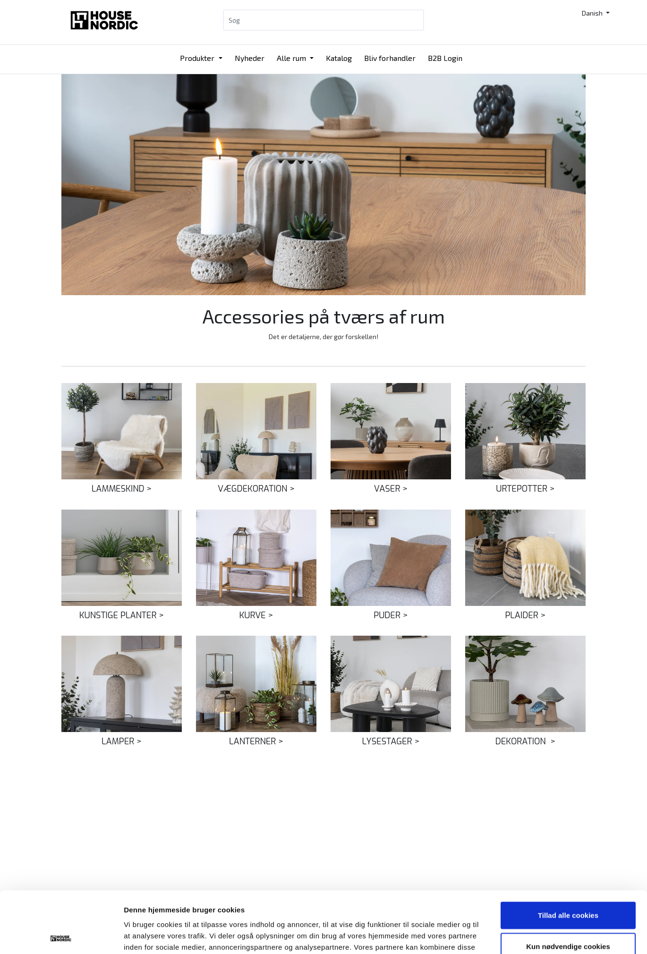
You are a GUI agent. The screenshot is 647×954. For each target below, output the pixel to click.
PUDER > (391, 615)
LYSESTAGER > (391, 741)
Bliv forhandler (390, 57)
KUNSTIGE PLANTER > (121, 615)
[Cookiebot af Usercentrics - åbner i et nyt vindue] (61, 935)
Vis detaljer (491, 935)
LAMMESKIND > (122, 488)
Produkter (198, 57)
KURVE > (256, 615)
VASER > (391, 488)
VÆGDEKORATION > (256, 488)
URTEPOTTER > (525, 488)
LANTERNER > (256, 741)
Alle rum (292, 57)
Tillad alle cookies (568, 854)
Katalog (339, 57)
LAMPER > (122, 741)
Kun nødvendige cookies (568, 885)
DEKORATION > (525, 741)
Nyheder (249, 57)
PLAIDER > (525, 615)
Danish (593, 13)
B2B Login (445, 57)
